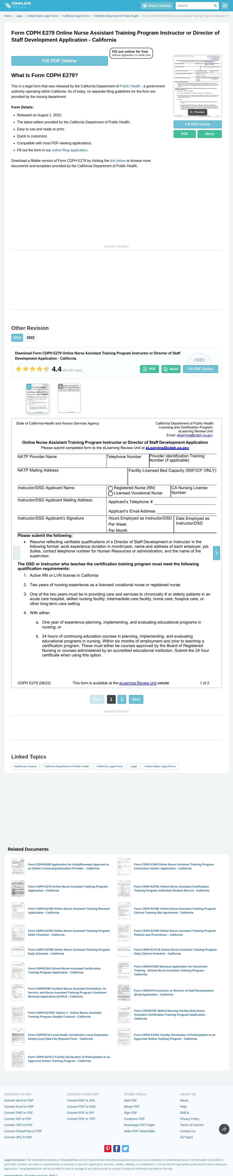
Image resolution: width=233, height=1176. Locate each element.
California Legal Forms (110, 766)
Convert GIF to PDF (18, 1119)
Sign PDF (130, 1112)
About (184, 1100)
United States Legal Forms (160, 766)
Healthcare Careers (25, 766)
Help (183, 1106)
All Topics (186, 1137)
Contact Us (187, 1131)
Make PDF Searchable (139, 1131)
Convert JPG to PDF (18, 1137)
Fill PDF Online (59, 61)
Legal (133, 766)
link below (117, 161)
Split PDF (130, 1100)
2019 (17, 338)
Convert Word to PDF (19, 1100)
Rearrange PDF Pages (139, 1125)
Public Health (130, 86)
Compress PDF (134, 1119)
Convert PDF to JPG (81, 1100)
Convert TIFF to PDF (18, 1125)
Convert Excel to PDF (19, 1106)
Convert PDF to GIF (80, 1112)
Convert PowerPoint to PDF (23, 1131)
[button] (216, 553)
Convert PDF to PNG (81, 1106)
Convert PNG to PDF (18, 1112)
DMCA (184, 1112)
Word (209, 134)
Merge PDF (132, 1106)
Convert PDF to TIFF (81, 1119)
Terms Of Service (192, 1125)
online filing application (69, 150)
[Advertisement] (89, 206)
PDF (184, 134)
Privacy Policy (189, 1119)
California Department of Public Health (66, 766)
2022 (31, 338)
